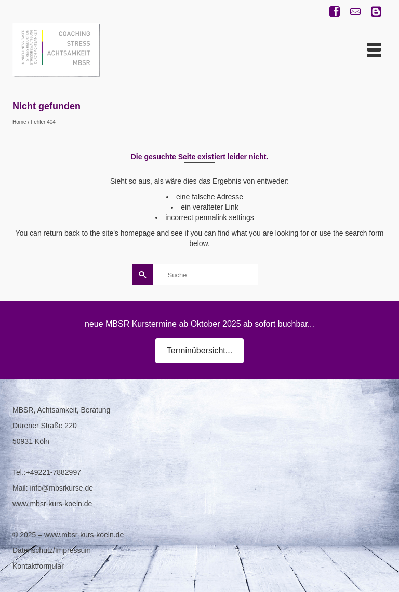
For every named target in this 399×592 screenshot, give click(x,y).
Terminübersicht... (199, 350)
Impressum (73, 550)
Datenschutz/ (33, 550)
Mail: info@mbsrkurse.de (52, 488)
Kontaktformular (38, 566)
